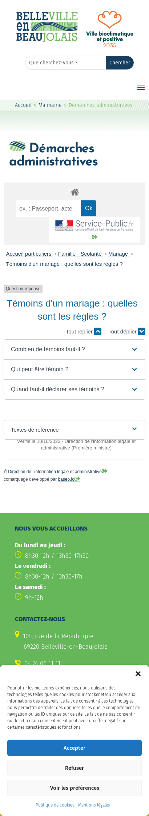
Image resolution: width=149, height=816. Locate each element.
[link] (47, 41)
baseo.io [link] (66, 479)
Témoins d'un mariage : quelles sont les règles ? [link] (64, 264)
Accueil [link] (23, 105)
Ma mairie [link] (50, 105)
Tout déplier (126, 331)
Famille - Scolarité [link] (80, 254)
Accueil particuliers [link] (29, 254)
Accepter (74, 759)
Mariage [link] (118, 254)
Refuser (74, 779)
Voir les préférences (74, 799)
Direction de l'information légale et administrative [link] (55, 471)
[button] (138, 685)
